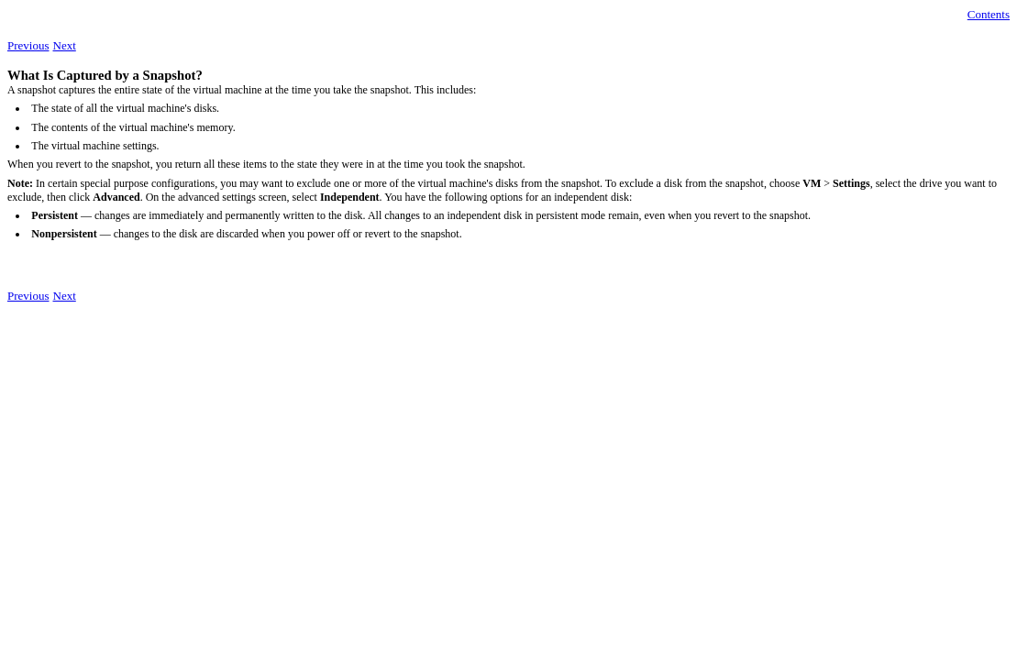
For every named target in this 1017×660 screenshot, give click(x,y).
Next (64, 45)
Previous (28, 45)
